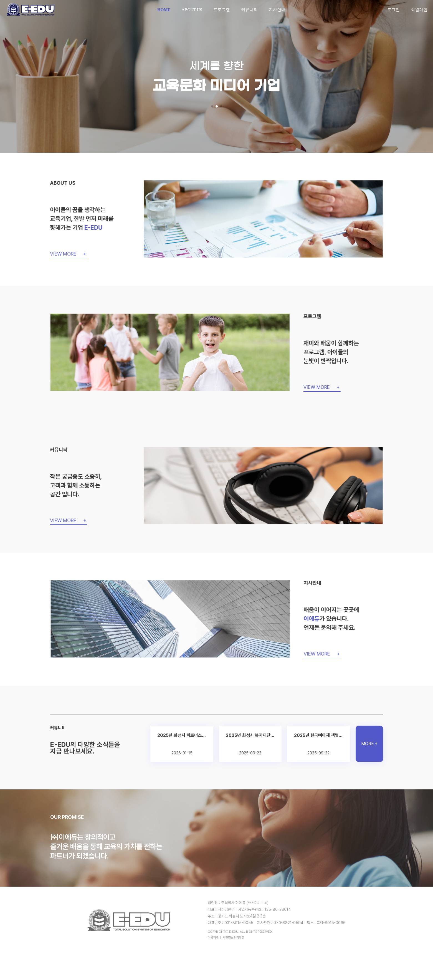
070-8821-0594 (288, 923)
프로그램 (221, 9)
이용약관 (213, 937)
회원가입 (419, 9)
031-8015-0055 (238, 923)
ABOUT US (192, 9)
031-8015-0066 (331, 923)
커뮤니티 (249, 9)
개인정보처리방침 (233, 937)
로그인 (393, 9)
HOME (164, 9)
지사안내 (277, 9)
